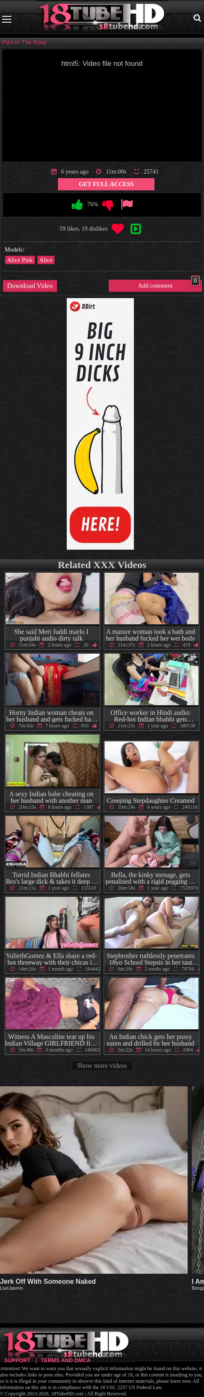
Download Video (30, 285)
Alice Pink (20, 260)
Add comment (169, 284)
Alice (45, 260)
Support (17, 1360)
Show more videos (102, 1065)
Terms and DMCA (66, 1360)
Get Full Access (106, 184)
